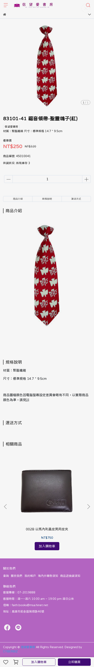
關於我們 (16, 575)
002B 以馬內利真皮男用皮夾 (47, 529)
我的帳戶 (30, 575)
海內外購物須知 (48, 575)
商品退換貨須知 (70, 575)
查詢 (6, 575)
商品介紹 (18, 198)
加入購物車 (39, 662)
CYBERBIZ (10, 651)
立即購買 (74, 662)
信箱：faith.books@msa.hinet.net (25, 605)
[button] (88, 506)
